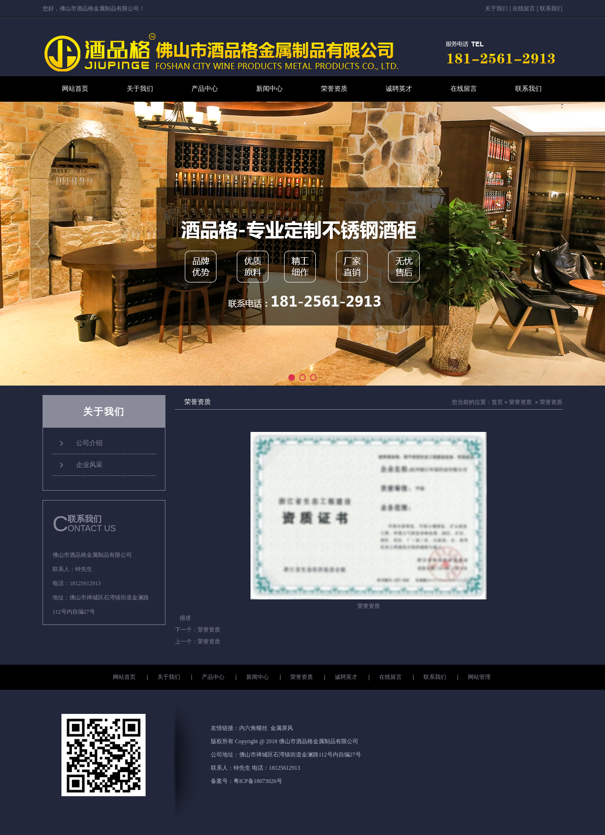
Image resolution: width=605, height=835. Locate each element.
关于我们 (496, 8)
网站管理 (479, 677)
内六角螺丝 (253, 728)
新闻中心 (269, 88)
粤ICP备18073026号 (257, 781)
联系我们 (551, 8)
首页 (497, 402)
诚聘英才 (399, 88)
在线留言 (523, 8)
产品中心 (204, 88)
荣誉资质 (334, 88)
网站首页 (75, 88)
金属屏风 (281, 728)
